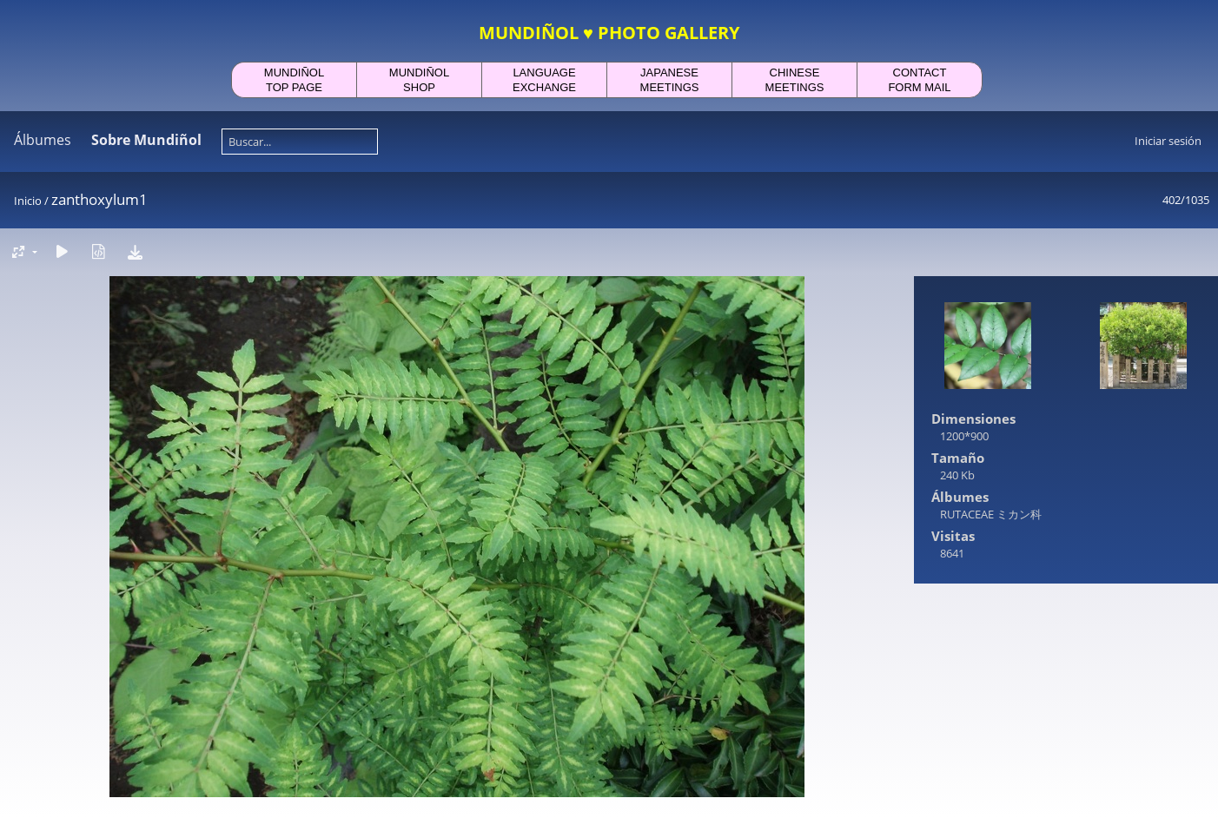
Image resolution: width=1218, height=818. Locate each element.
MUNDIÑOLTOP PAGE (294, 80)
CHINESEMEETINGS (794, 80)
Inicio (28, 200)
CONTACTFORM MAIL (919, 80)
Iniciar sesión (1168, 140)
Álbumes (42, 139)
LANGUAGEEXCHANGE (544, 80)
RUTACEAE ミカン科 (991, 514)
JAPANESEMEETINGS (669, 80)
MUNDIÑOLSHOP (419, 80)
